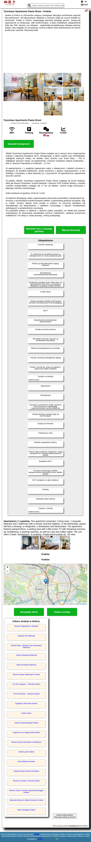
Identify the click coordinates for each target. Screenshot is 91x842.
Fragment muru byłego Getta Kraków (26, 732)
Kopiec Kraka (26, 713)
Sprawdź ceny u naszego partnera (39, 230)
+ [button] (7, 567)
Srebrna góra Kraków (26, 752)
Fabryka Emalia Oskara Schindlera (26, 771)
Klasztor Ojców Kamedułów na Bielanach (26, 742)
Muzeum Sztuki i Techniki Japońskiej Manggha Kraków (26, 791)
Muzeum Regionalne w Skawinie (26, 626)
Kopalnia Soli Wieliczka (26, 636)
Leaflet (71, 604)
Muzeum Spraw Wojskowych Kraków (26, 674)
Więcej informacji (71, 230)
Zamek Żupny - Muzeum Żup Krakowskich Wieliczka (26, 646)
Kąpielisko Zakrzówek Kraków (26, 703)
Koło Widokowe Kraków (26, 761)
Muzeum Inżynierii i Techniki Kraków (26, 781)
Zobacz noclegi (62, 612)
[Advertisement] (45, 52)
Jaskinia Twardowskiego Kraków (26, 723)
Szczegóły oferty (29, 612)
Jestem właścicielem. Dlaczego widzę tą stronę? (65, 816)
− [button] (7, 572)
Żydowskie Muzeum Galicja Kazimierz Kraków (26, 800)
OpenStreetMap (81, 604)
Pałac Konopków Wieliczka (26, 665)
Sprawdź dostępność (19, 144)
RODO (40, 839)
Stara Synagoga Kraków (26, 810)
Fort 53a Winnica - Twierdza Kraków (26, 694)
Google (36, 834)
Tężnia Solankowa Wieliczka (26, 655)
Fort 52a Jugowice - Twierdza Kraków (26, 684)
